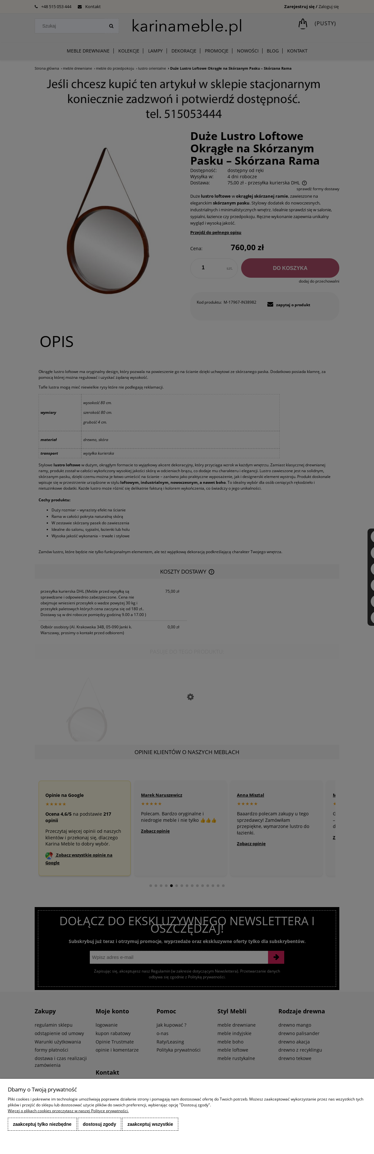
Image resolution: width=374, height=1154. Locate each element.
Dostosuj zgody (99, 1124)
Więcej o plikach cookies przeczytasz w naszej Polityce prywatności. (68, 1110)
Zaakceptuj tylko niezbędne (42, 1124)
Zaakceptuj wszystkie (150, 1124)
